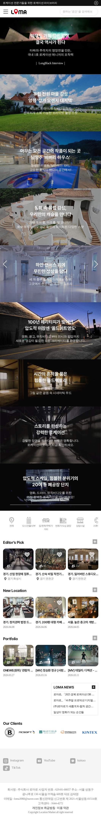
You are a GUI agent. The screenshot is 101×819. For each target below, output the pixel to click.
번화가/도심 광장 (63, 521)
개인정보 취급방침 (43, 807)
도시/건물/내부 (29, 521)
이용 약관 (63, 807)
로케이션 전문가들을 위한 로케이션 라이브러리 (30, 3)
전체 (11, 521)
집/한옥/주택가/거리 (46, 523)
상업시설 (80, 521)
